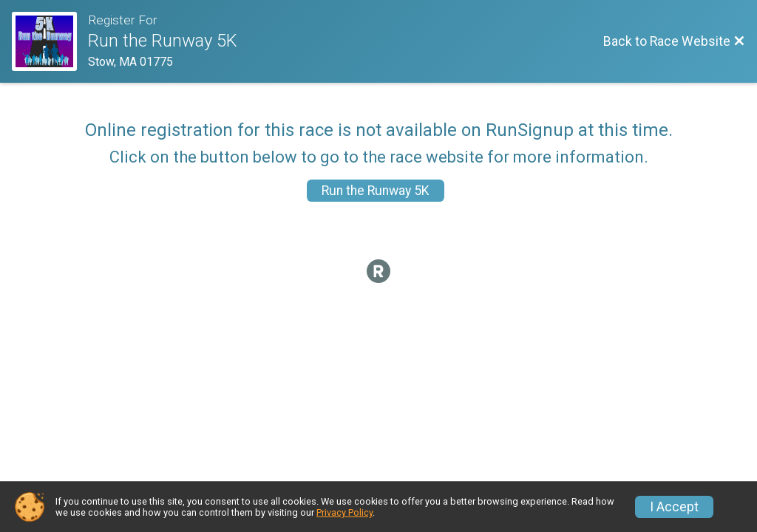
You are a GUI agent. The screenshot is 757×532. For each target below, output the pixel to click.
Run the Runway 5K (376, 190)
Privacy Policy (344, 512)
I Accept (674, 506)
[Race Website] (50, 41)
